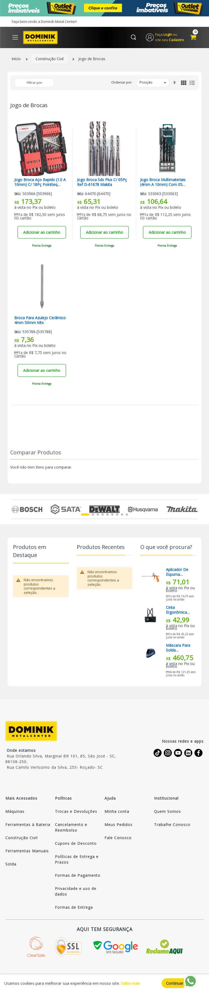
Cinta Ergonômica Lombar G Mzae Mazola (178, 610)
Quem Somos (167, 811)
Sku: (17, 194)
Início (16, 59)
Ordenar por (121, 82)
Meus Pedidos (118, 824)
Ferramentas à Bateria (27, 824)
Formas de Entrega (74, 907)
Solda (10, 864)
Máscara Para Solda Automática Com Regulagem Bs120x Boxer (178, 648)
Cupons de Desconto (76, 843)
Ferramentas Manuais (27, 851)
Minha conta (116, 811)
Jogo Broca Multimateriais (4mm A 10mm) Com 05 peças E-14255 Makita (163, 182)
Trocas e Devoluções (76, 811)
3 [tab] (98, 515)
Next (194, 509)
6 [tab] (112, 515)
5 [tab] (107, 515)
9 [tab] (127, 515)
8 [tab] (122, 515)
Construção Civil (50, 59)
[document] (104, 983)
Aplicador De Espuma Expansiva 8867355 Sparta (177, 572)
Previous (15, 509)
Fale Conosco (118, 837)
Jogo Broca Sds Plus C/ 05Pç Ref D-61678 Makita (102, 182)
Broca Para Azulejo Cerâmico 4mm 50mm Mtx (40, 320)
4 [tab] (103, 515)
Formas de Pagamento (77, 875)
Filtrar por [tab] (34, 82)
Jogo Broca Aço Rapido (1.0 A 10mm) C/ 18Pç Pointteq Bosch (40, 182)
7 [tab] (117, 515)
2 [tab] (93, 515)
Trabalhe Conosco (172, 824)
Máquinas (15, 811)
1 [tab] (85, 515)
